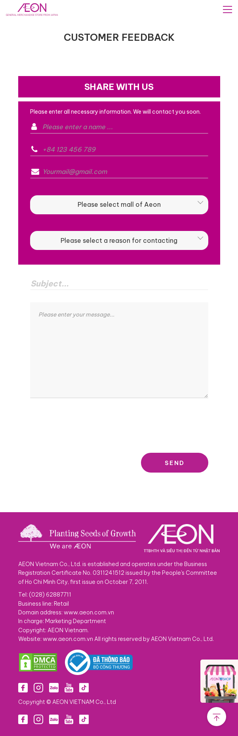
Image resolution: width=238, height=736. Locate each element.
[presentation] (90, 425)
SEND (175, 463)
